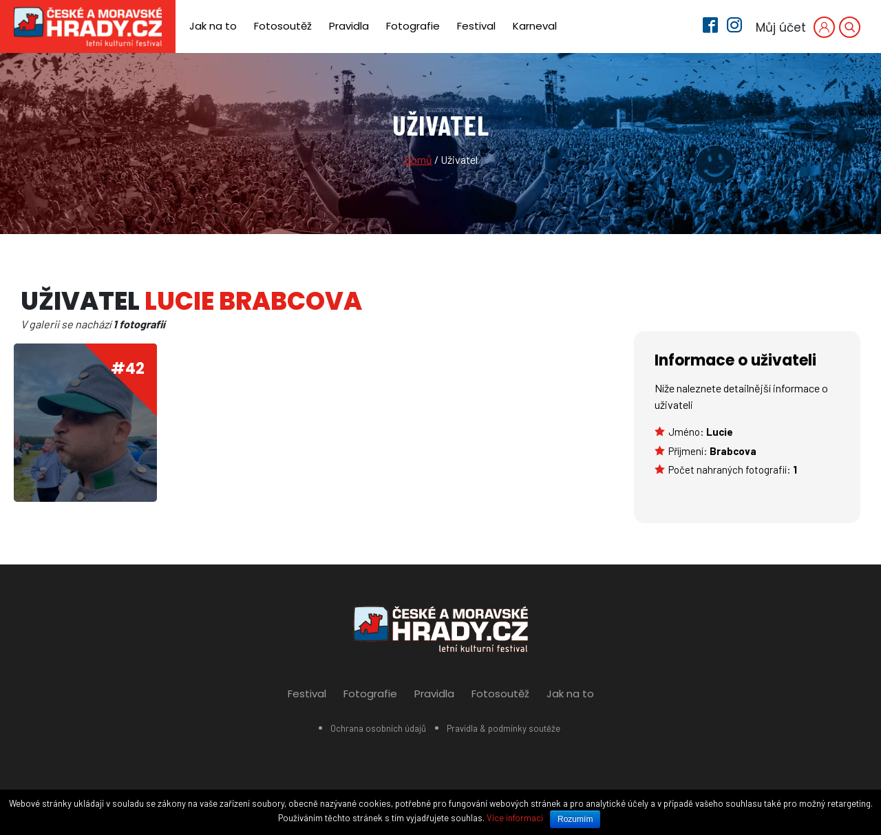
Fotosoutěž (283, 26)
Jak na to (213, 26)
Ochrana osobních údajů (378, 728)
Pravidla (349, 26)
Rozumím (575, 819)
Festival (476, 26)
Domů (418, 159)
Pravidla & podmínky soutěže (503, 728)
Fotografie (413, 26)
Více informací (515, 817)
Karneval (535, 26)
